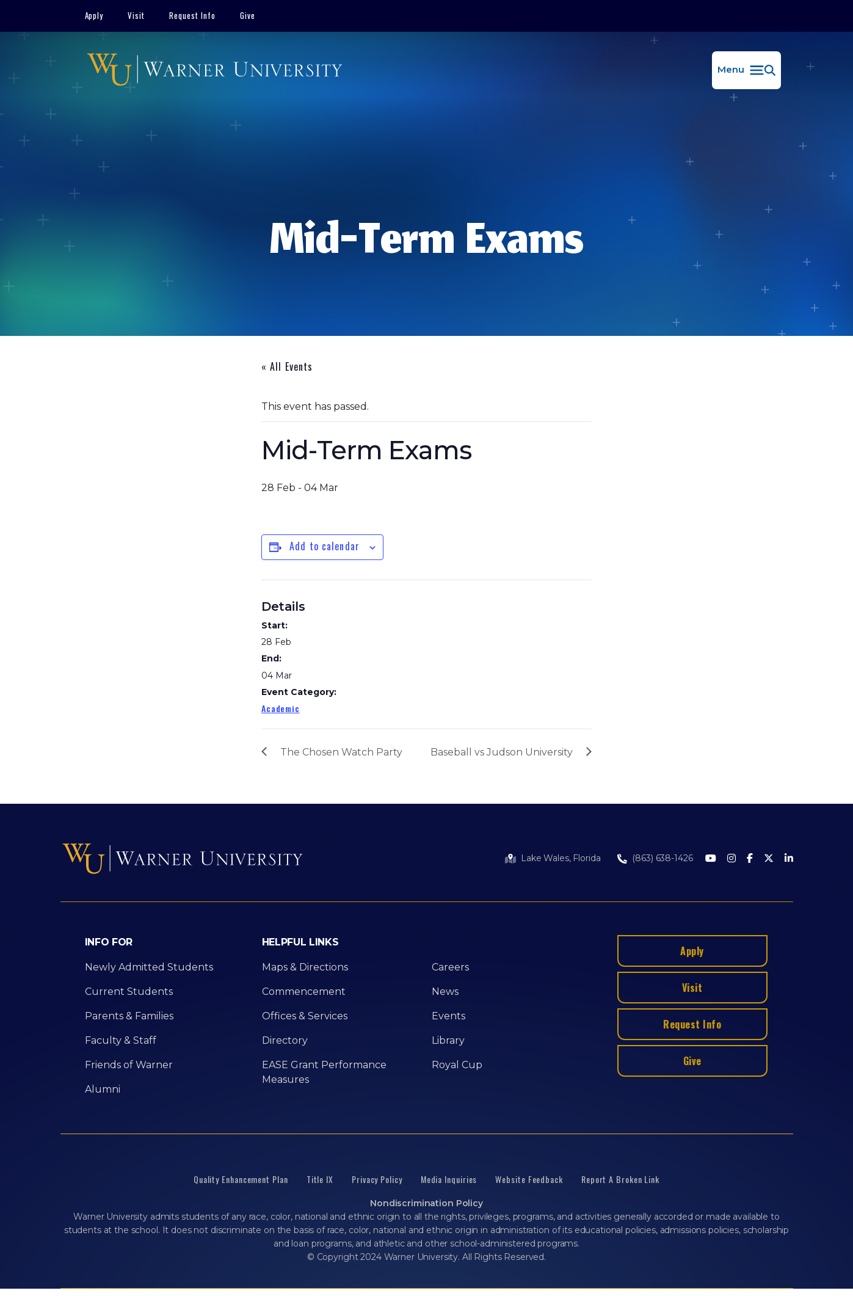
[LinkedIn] (789, 859)
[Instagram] (731, 859)
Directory (285, 1040)
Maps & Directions (305, 967)
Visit (136, 15)
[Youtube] (710, 859)
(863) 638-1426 (662, 858)
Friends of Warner (129, 1065)
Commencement (304, 991)
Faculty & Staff (120, 1040)
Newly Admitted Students (149, 967)
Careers (450, 967)
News (445, 991)
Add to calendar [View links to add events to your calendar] (324, 546)
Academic (280, 708)
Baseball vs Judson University (501, 752)
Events (448, 1016)
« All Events (287, 366)
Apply (94, 15)
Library (448, 1040)
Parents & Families (129, 1016)
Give (247, 15)
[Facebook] (750, 859)
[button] (746, 70)
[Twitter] (769, 859)
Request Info (192, 15)
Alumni (102, 1089)
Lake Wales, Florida (560, 858)
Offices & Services (304, 1016)
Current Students (129, 991)
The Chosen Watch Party (341, 752)
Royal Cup (457, 1065)
